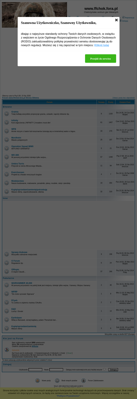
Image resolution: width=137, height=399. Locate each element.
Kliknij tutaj (101, 45)
